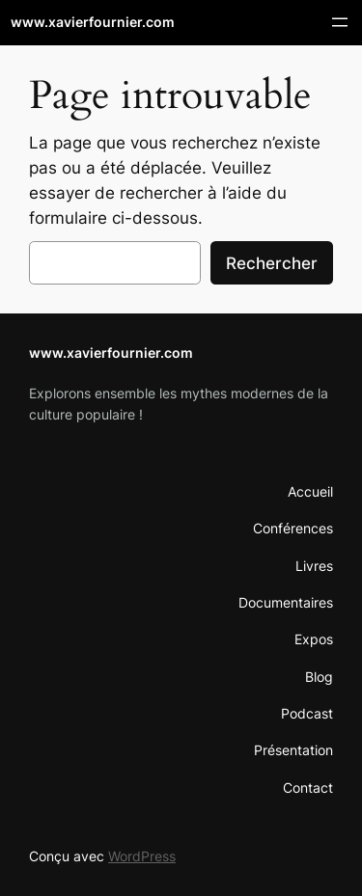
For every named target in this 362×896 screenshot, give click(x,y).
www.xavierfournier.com (93, 22)
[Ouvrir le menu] (339, 22)
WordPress (142, 856)
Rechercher (272, 263)
